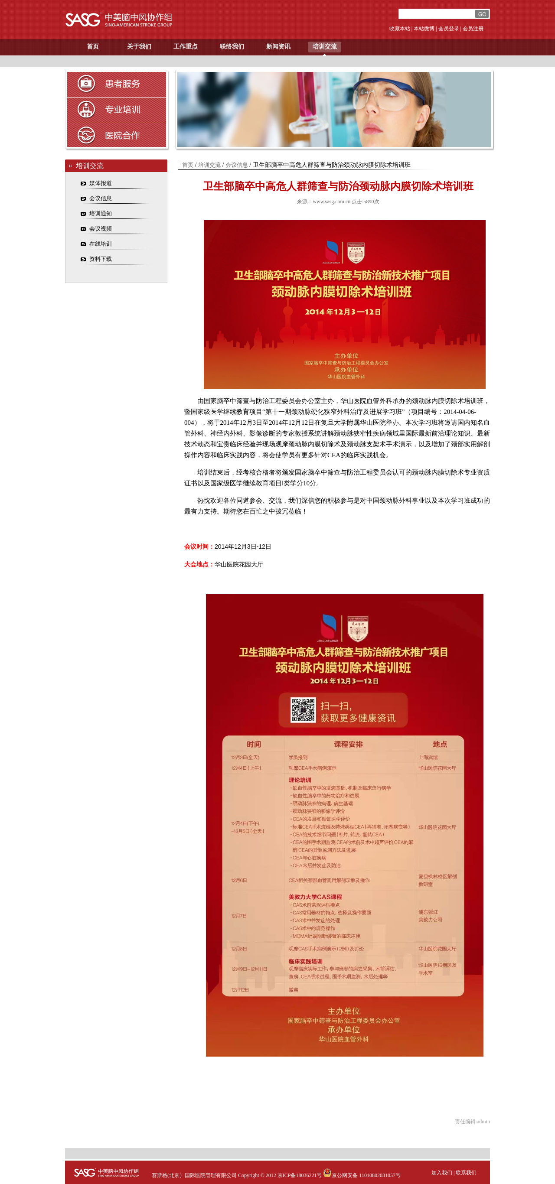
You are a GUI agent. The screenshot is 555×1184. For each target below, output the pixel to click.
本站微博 (424, 29)
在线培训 (100, 244)
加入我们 (441, 1173)
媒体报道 (100, 183)
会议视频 (100, 228)
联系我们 (466, 1173)
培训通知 (100, 213)
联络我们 (232, 46)
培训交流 (325, 46)
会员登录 (448, 29)
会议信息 (100, 198)
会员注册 (473, 29)
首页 (93, 46)
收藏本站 (399, 29)
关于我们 (139, 46)
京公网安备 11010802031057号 (362, 1175)
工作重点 (185, 46)
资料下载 (100, 259)
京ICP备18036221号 (300, 1175)
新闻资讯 (278, 46)
